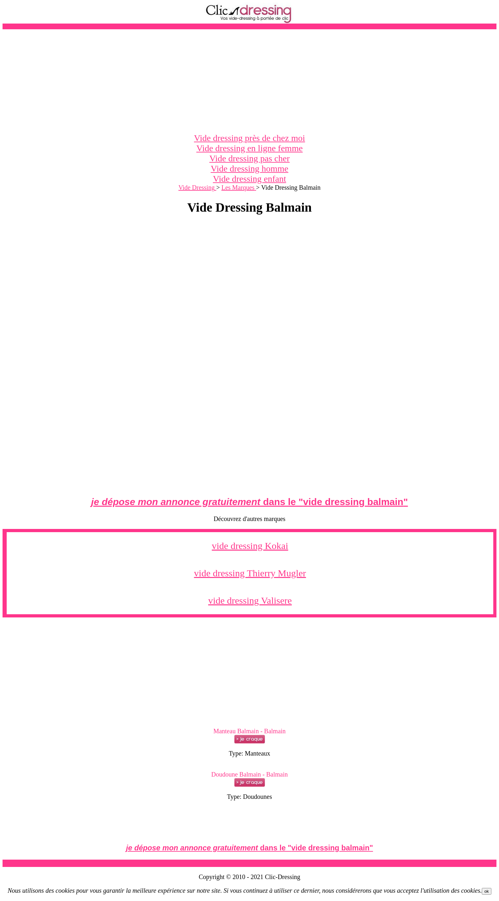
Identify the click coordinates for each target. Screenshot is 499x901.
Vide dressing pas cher (249, 158)
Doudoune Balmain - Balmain (249, 774)
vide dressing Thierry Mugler (250, 573)
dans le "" (249, 501)
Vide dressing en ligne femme (249, 148)
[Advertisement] (249, 81)
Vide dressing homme (249, 168)
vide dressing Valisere (250, 600)
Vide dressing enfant (249, 179)
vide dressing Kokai (250, 545)
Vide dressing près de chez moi (249, 138)
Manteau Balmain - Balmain (249, 731)
